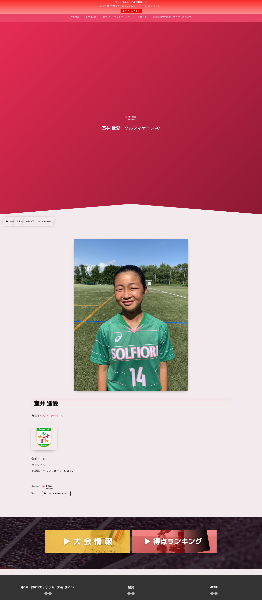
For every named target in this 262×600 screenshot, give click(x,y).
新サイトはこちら (131, 11)
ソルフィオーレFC (51, 415)
